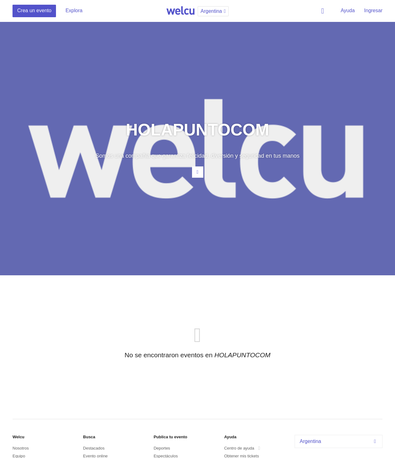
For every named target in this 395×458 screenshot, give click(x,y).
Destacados (94, 448)
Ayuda (348, 10)
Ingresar (373, 10)
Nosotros (21, 448)
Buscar (324, 11)
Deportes (162, 448)
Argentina (339, 441)
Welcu (180, 11)
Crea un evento (34, 10)
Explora (73, 10)
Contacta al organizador (197, 172)
